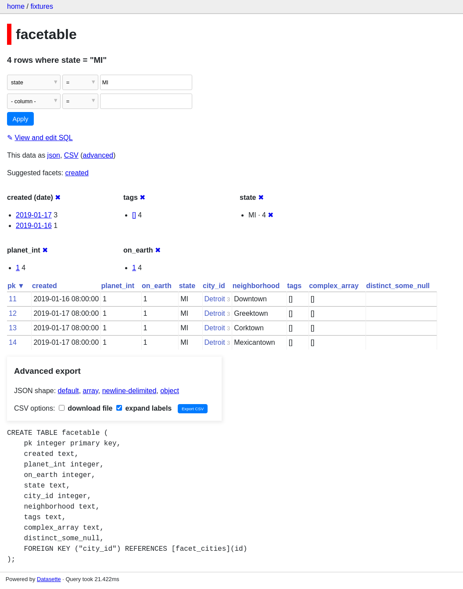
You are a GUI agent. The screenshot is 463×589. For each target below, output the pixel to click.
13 (13, 328)
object (169, 390)
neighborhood (256, 285)
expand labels (144, 408)
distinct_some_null (398, 285)
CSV (71, 155)
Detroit (215, 299)
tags (294, 285)
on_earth (157, 285)
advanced (98, 155)
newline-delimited (129, 390)
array (90, 390)
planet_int (118, 285)
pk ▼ (16, 285)
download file (86, 408)
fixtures (41, 6)
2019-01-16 (34, 225)
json (53, 155)
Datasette (49, 579)
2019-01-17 (34, 215)
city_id (214, 285)
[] (134, 215)
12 (13, 313)
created (77, 173)
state (187, 285)
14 (13, 342)
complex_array (334, 285)
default (68, 390)
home (16, 6)
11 (13, 299)
